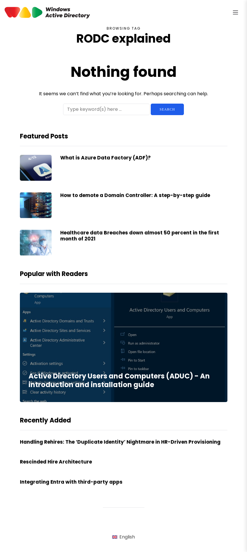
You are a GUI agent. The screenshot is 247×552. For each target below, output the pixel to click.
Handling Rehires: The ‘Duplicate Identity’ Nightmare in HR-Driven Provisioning (121, 447)
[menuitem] (123, 537)
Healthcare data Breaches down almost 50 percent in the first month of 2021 (139, 241)
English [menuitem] (127, 537)
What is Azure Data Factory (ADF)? (106, 157)
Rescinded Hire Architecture (56, 467)
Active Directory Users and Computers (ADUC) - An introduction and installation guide (119, 380)
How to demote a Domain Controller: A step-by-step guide (135, 200)
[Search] (106, 109)
